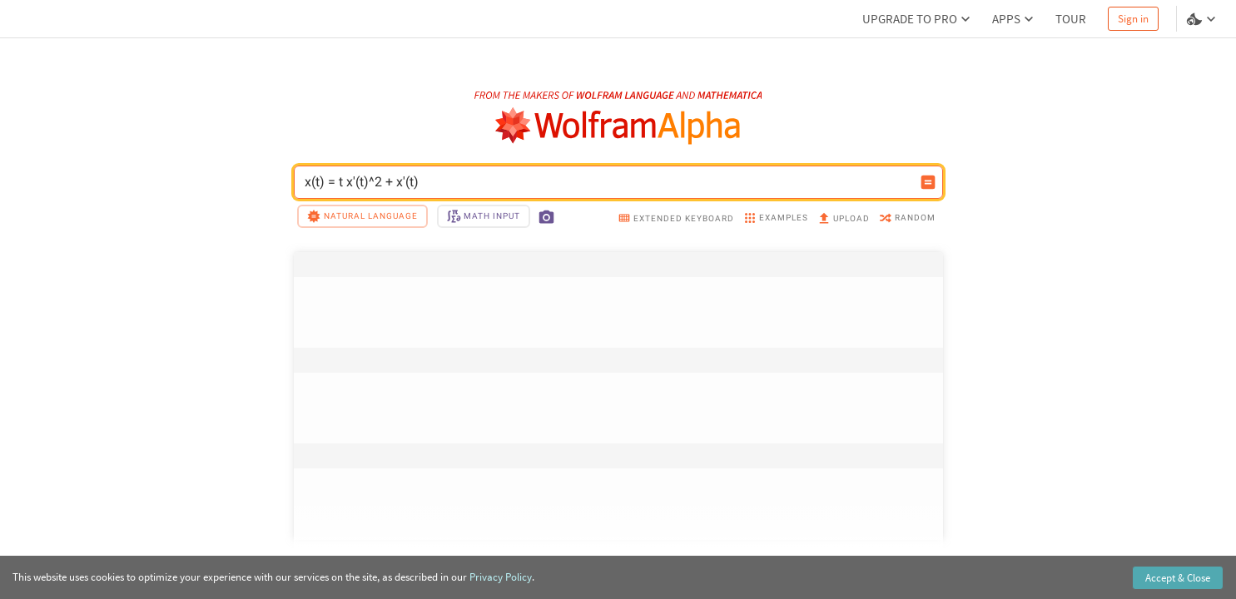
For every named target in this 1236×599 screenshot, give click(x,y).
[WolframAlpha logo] (618, 126)
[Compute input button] (928, 182)
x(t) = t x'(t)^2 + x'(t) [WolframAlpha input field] (607, 182)
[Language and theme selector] (1203, 19)
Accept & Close (1177, 578)
